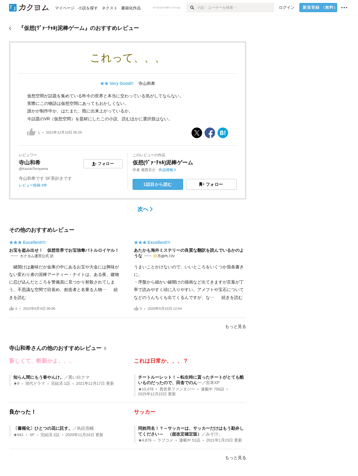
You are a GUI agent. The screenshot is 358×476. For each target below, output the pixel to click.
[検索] (191, 7)
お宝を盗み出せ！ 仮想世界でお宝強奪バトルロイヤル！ (64, 250)
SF (32, 435)
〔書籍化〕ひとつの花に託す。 (43, 428)
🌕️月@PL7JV (164, 256)
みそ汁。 (214, 434)
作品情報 (167, 170)
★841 (18, 435)
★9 (16, 383)
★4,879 (145, 440)
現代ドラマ (35, 383)
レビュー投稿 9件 (33, 185)
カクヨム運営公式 (34, 256)
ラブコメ (165, 440)
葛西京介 (148, 170)
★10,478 (146, 389)
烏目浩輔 (85, 428)
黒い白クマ (78, 377)
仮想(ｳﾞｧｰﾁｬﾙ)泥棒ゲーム (163, 163)
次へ (145, 209)
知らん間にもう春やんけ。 (38, 377)
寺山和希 (146, 83)
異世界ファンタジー (177, 389)
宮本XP (213, 382)
